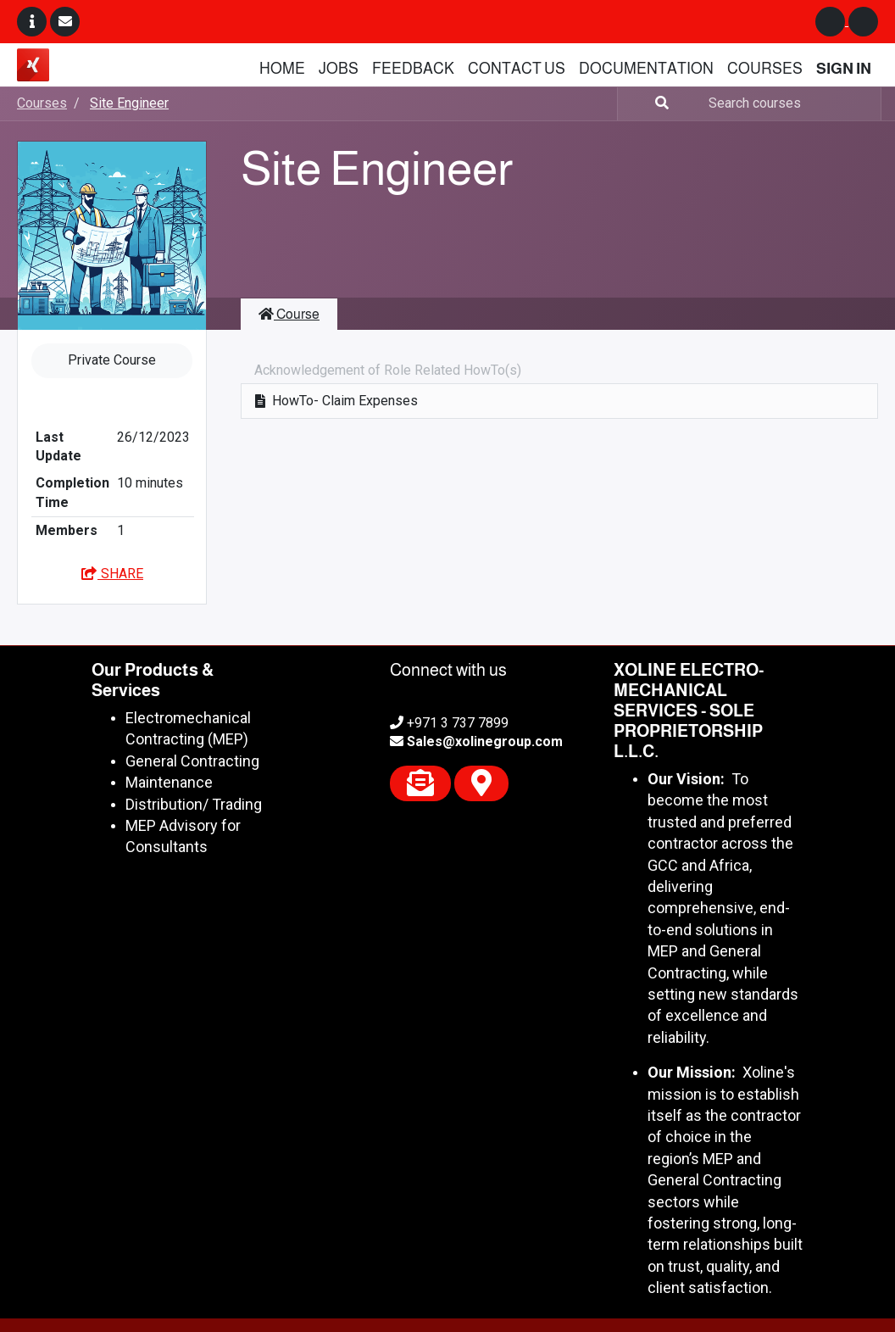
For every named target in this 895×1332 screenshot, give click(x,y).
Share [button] (112, 574)
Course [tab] (289, 314)
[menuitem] (282, 69)
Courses (42, 103)
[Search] (645, 103)
